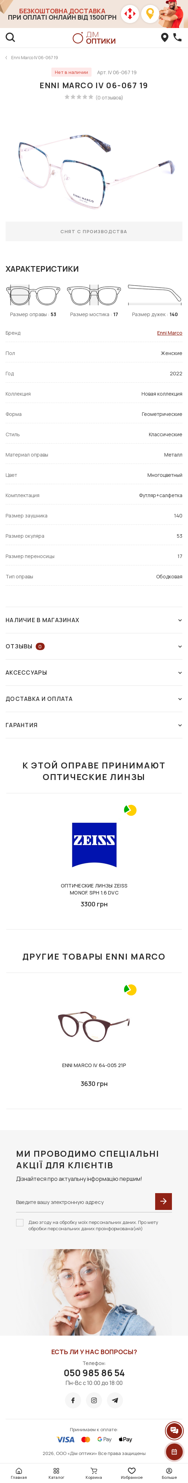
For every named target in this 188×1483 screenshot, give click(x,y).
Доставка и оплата (94, 699)
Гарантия (94, 725)
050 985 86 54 (94, 1372)
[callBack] (177, 37)
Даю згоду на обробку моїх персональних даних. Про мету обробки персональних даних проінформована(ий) (93, 1225)
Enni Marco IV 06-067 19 (34, 58)
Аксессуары (94, 672)
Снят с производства (94, 231)
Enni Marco (169, 332)
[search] (10, 37)
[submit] (163, 1201)
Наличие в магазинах (94, 620)
